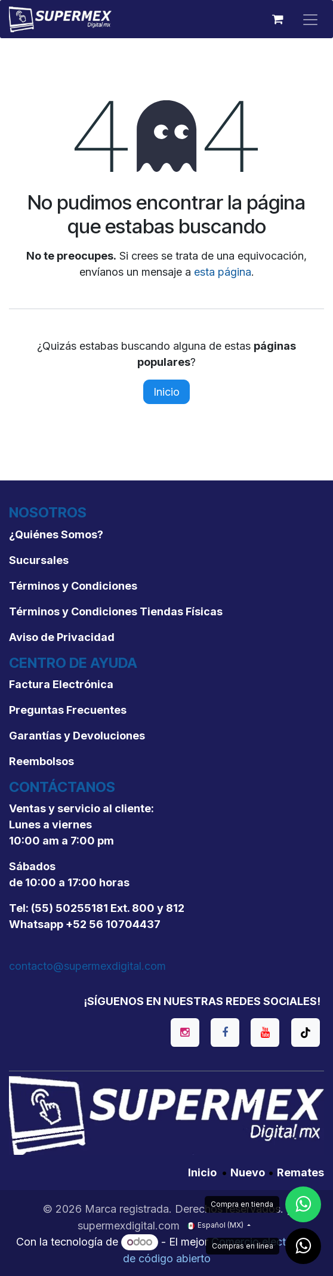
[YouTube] (265, 1032)
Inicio (166, 392)
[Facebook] (225, 1032)
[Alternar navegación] (310, 19)
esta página (222, 272)
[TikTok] (305, 1032)
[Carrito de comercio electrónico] (277, 19)
